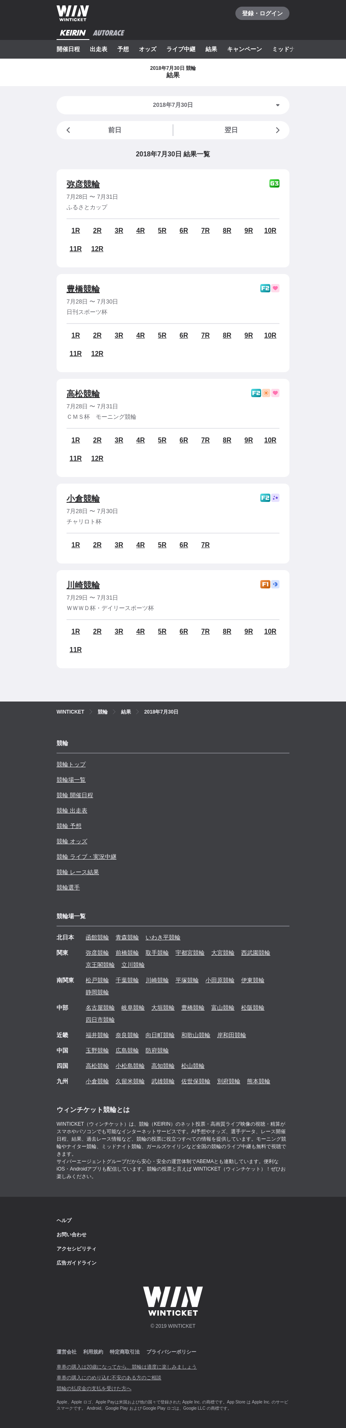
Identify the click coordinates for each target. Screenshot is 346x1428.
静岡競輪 (97, 992)
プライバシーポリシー (171, 1352)
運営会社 (67, 1352)
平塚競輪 (187, 980)
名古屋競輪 (100, 1007)
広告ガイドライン (76, 1263)
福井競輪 (97, 1035)
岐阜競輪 (133, 1007)
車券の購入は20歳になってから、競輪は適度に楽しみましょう (127, 1367)
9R (249, 230)
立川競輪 (133, 964)
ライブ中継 (180, 49)
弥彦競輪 (83, 184)
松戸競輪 (97, 980)
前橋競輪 (127, 952)
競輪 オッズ (72, 841)
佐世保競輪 (195, 1081)
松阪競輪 (252, 1007)
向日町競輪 (160, 1035)
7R (205, 230)
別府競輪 (228, 1081)
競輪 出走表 (72, 810)
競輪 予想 (69, 826)
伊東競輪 (252, 980)
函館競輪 (97, 937)
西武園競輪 (255, 952)
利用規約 (93, 1352)
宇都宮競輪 (190, 952)
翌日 (254, 130)
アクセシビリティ (76, 1249)
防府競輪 (157, 1050)
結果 (211, 49)
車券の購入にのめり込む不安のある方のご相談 (109, 1378)
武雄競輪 (163, 1081)
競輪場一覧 (71, 779)
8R (227, 230)
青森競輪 (127, 937)
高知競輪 (163, 1065)
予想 (123, 49)
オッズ (147, 49)
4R (140, 230)
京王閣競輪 (100, 964)
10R (270, 230)
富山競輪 (223, 1007)
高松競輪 (83, 393)
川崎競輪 (83, 585)
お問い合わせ (71, 1235)
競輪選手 (68, 887)
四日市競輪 (100, 1019)
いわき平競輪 (163, 937)
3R (119, 230)
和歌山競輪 (195, 1035)
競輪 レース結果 (78, 872)
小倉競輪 (83, 498)
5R (162, 230)
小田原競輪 (220, 980)
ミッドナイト (289, 49)
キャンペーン (244, 49)
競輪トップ (71, 764)
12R (97, 248)
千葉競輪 (127, 980)
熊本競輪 (258, 1081)
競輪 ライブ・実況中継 (86, 856)
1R (76, 230)
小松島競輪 (130, 1065)
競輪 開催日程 (75, 795)
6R (184, 230)
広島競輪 (127, 1050)
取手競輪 (157, 952)
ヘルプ (64, 1220)
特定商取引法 (125, 1352)
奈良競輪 (127, 1035)
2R (97, 230)
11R (75, 248)
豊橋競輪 (83, 289)
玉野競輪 (97, 1050)
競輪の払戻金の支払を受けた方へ (94, 1388)
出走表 (98, 49)
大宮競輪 (223, 952)
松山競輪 (193, 1065)
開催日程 (68, 49)
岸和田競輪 (231, 1035)
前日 (92, 130)
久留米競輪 (130, 1081)
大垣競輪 (163, 1007)
